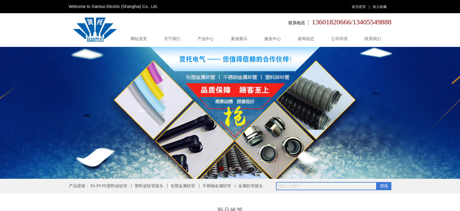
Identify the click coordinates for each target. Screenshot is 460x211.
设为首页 (359, 7)
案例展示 (239, 39)
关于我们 (172, 39)
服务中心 (272, 39)
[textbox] (326, 186)
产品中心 (205, 39)
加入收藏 (380, 7)
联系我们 (373, 39)
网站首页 (139, 39)
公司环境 (339, 39)
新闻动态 (306, 39)
